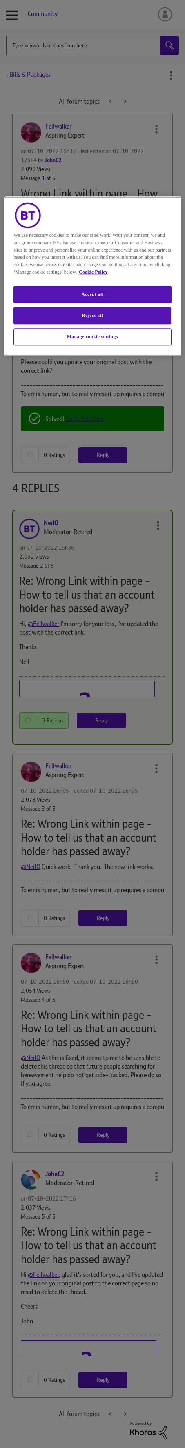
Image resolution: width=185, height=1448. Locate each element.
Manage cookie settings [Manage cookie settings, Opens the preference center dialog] (92, 336)
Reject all (92, 315)
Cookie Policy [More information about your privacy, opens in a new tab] (93, 272)
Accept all (92, 294)
